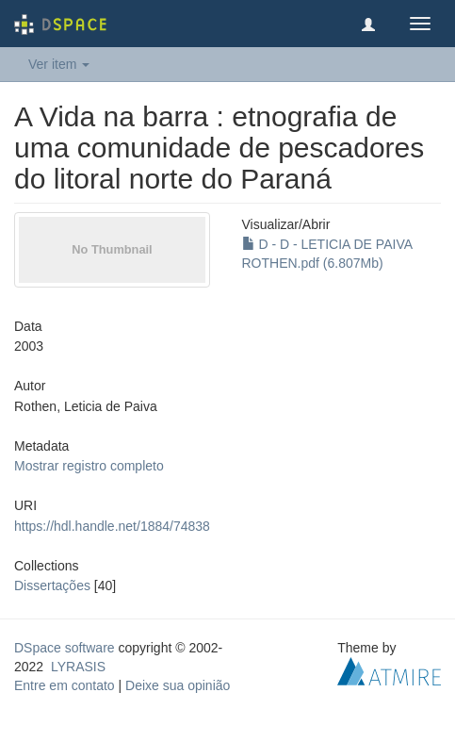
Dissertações (52, 585)
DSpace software (64, 647)
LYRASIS (78, 666)
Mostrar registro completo (89, 465)
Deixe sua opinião (177, 685)
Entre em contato (64, 685)
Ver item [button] (58, 64)
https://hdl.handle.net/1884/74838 (112, 526)
